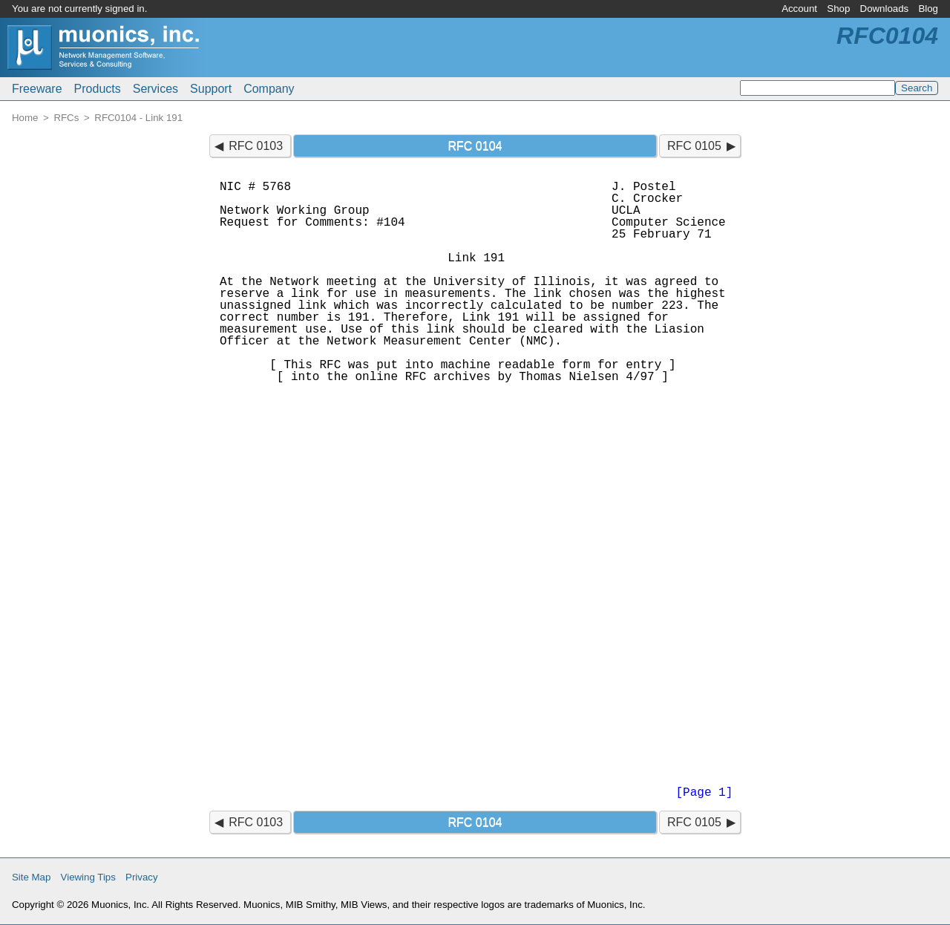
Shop (838, 8)
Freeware (37, 88)
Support (211, 88)
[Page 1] (704, 793)
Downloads (884, 8)
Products (97, 88)
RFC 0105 (694, 146)
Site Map (31, 877)
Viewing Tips (88, 877)
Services (155, 88)
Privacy (141, 877)
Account (799, 8)
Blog (928, 8)
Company (268, 88)
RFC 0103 (256, 146)
